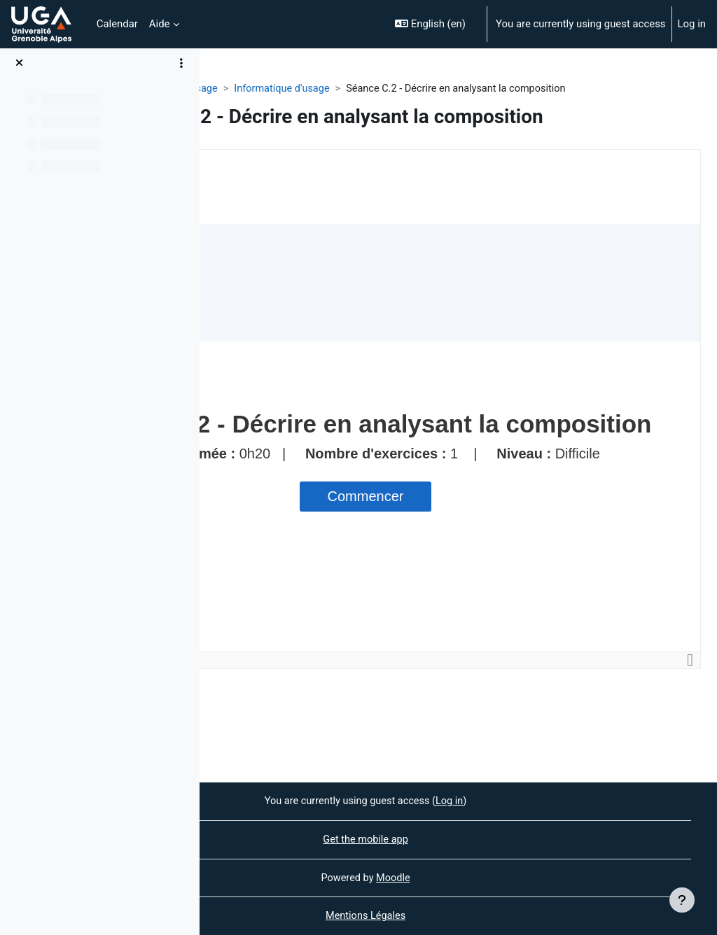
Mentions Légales (458, 916)
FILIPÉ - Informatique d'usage (283, 89)
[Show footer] (682, 900)
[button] (435, 24)
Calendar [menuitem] (117, 23)
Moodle (486, 877)
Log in (692, 23)
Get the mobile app (458, 838)
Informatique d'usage (417, 89)
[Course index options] (181, 63)
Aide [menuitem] (159, 23)
